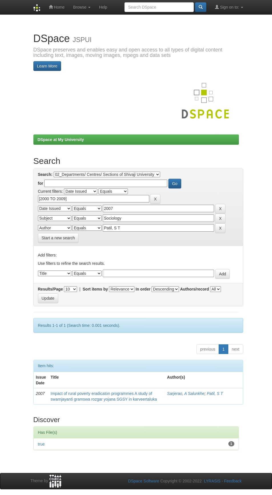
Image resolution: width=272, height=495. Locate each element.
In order (143, 289)
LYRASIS (212, 481)
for (40, 183)
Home (57, 7)
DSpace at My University (61, 139)
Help (103, 7)
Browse (81, 7)
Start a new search (58, 238)
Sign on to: (229, 7)
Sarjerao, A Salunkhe (185, 393)
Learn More (47, 66)
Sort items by (95, 289)
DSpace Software (143, 481)
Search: (45, 174)
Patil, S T (215, 393)
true (41, 444)
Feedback (232, 481)
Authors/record (194, 289)
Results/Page (50, 289)
